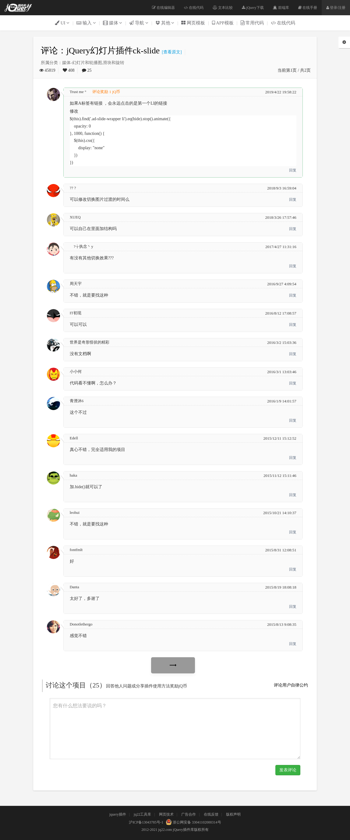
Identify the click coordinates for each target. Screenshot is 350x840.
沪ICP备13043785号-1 (146, 822)
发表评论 (287, 770)
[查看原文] (171, 52)
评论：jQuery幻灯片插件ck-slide (100, 50)
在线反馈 (211, 814)
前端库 (281, 7)
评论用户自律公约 (291, 685)
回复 (292, 170)
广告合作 (188, 814)
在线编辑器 (163, 7)
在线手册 (307, 7)
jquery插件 (117, 814)
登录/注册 (335, 7)
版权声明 (233, 814)
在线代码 (193, 7)
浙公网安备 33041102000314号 (192, 822)
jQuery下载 (252, 7)
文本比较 (223, 7)
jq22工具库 (142, 814)
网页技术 (166, 814)
